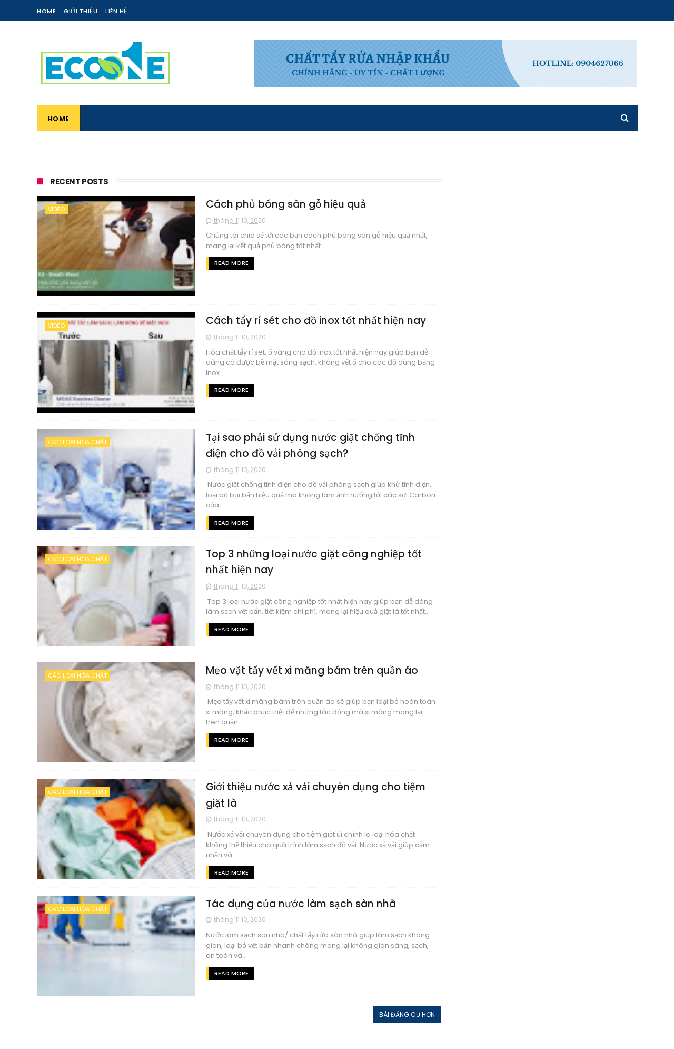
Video (56, 209)
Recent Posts (79, 181)
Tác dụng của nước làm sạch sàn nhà (295, 903)
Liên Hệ (116, 11)
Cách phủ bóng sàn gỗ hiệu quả (280, 204)
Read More (226, 263)
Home (46, 11)
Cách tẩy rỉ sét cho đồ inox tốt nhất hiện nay (310, 320)
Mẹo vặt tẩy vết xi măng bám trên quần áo (306, 670)
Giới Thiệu (80, 11)
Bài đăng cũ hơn (403, 1013)
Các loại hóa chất (77, 442)
